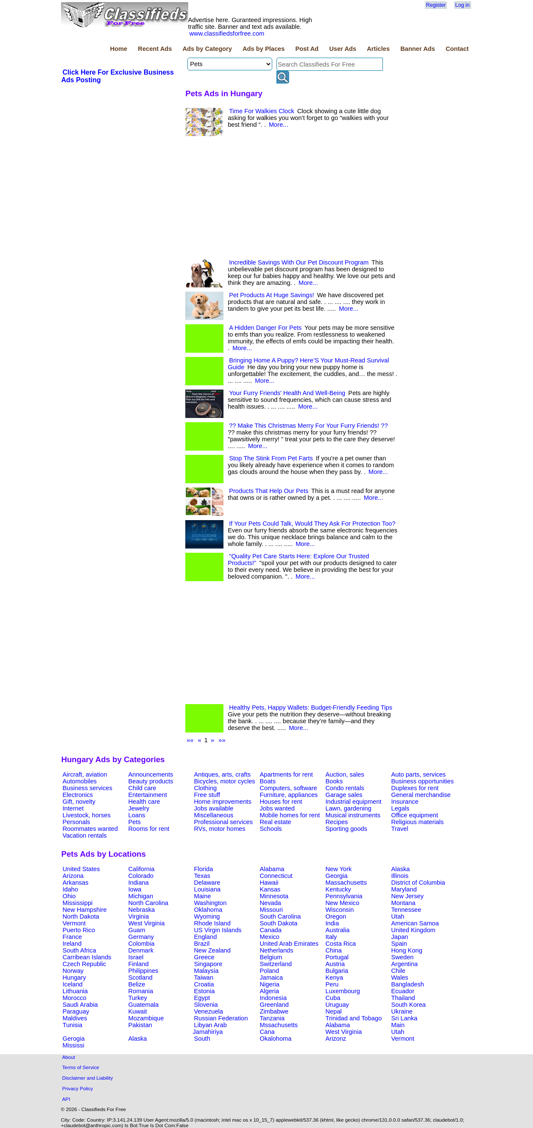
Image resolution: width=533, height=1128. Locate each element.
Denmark (140, 950)
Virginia (138, 916)
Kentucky (338, 889)
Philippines (143, 970)
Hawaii (269, 882)
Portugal (337, 957)
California (141, 869)
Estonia (204, 991)
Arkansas (76, 882)
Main (398, 1025)
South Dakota (279, 923)
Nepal (334, 1011)
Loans (136, 815)
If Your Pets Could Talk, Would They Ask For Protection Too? (312, 523)
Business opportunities (422, 781)
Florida (203, 869)
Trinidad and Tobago (354, 1018)
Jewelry (139, 808)
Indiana (138, 882)
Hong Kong (406, 950)
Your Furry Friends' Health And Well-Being (287, 393)
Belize (136, 984)
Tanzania (272, 1018)
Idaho (70, 889)
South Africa (79, 950)
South (202, 1038)
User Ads (342, 48)
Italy (331, 936)
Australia (338, 930)
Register (436, 5)
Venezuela (208, 1011)
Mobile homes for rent (290, 815)
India (332, 923)
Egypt (202, 997)
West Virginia (146, 923)
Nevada (271, 903)
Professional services (223, 822)
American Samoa (415, 923)
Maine (202, 896)
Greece (204, 957)
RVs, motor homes (220, 828)
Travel (399, 828)
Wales (399, 977)
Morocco (75, 997)
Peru (332, 984)
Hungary (74, 977)
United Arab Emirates (289, 943)
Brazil (202, 943)
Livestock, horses (87, 815)
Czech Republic (84, 964)
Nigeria (269, 984)
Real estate (275, 822)
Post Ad (306, 48)
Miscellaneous (214, 815)
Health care (144, 801)
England (205, 936)
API (66, 1099)
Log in (462, 5)
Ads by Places (264, 48)
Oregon (336, 916)
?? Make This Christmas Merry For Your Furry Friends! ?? (308, 425)
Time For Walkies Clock (261, 111)
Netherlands (276, 950)
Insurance (405, 801)
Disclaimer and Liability (87, 1078)
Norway (73, 970)
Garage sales (344, 794)
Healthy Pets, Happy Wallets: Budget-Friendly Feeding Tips (310, 707)
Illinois (400, 875)
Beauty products (150, 781)
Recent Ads (155, 48)
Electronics (78, 794)
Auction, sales (345, 774)
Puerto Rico (79, 930)
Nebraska (141, 909)
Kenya (334, 977)
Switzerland (276, 964)
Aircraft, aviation (85, 774)
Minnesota (274, 896)
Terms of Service (80, 1067)
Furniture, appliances (289, 794)
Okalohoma (276, 1038)
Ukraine (402, 1011)
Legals (400, 808)
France (72, 936)
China (334, 950)
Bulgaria (337, 970)
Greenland (274, 1004)
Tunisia (73, 1025)
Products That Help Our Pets (268, 490)
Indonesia (273, 997)
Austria (335, 964)
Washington (210, 903)
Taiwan (204, 977)
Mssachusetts (279, 1025)
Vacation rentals (85, 835)
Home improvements (222, 801)
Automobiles (80, 781)
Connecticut (276, 875)
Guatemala (143, 1004)
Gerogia (74, 1038)
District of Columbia (418, 882)
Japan (399, 936)
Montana (403, 903)
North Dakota (81, 916)
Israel (136, 957)
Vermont (74, 923)
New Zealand (212, 950)
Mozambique (146, 1018)
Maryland (404, 889)
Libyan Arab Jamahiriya (210, 1028)
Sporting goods (347, 828)
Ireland (72, 943)
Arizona (73, 875)
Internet (73, 808)
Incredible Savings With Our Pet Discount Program (298, 262)
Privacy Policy (77, 1088)
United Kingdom (413, 930)
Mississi (73, 1045)
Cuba (333, 997)
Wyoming (207, 916)
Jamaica (271, 977)
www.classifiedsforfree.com (227, 33)
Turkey (137, 997)
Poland (269, 970)
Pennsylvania (344, 896)
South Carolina (280, 916)
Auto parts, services (418, 774)
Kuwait (137, 1011)
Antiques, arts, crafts (222, 774)
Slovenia (206, 1004)
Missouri (271, 909)
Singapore (208, 964)
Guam (136, 930)
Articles (378, 48)
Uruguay (337, 1004)
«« (190, 740)
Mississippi (78, 903)
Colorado (140, 875)
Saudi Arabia (80, 1004)
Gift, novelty (79, 801)
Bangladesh (407, 984)
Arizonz (336, 1038)
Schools (271, 828)
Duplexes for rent (415, 788)
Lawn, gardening (348, 808)
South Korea (408, 1004)
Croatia (204, 984)
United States (81, 869)
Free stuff (207, 794)
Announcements (150, 774)
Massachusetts (346, 882)
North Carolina (148, 903)
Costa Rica (341, 943)
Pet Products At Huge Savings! (271, 295)
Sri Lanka (404, 1018)
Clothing (205, 788)
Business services (87, 788)
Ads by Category (207, 48)
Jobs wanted (277, 808)
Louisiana (207, 889)
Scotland (140, 977)
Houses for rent (281, 801)
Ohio (69, 896)
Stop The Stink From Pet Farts (271, 458)
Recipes (337, 822)
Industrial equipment (354, 801)
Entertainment (147, 794)
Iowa (135, 889)
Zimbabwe (274, 1011)
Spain (399, 943)
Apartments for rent (286, 774)
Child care (142, 788)
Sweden (402, 957)
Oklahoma (208, 909)
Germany (141, 936)
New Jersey (407, 896)
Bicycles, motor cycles (224, 781)
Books (334, 781)
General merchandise (421, 794)
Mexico (269, 936)
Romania (140, 991)
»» (221, 740)
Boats (268, 781)
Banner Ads (417, 48)
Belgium (271, 957)
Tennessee (406, 909)
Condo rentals (345, 788)
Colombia (141, 943)
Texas (202, 875)
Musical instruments (353, 815)
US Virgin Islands (218, 930)
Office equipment (414, 815)
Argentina (404, 964)
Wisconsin (340, 909)
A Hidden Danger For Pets (265, 327)
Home (118, 48)
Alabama (272, 869)
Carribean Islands (87, 957)
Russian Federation (221, 1018)
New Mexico (343, 903)
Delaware (207, 882)
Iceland (73, 984)
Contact (457, 48)
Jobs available (214, 808)
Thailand (403, 997)
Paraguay (76, 1011)
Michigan (140, 896)
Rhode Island (212, 923)
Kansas (270, 889)
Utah (398, 916)
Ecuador (403, 991)
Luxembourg (343, 991)
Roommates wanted (90, 828)
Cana (267, 1031)
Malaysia (206, 970)
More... (278, 124)
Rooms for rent (149, 828)
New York (339, 869)
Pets (134, 822)
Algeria (269, 991)
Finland (138, 964)
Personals (76, 822)
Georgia (337, 875)
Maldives (75, 1018)
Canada (271, 930)
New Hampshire (85, 909)
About (68, 1057)
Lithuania (75, 991)
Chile (398, 970)
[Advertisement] (291, 199)
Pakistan (140, 1025)
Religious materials (417, 822)
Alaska (400, 869)
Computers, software (288, 788)
